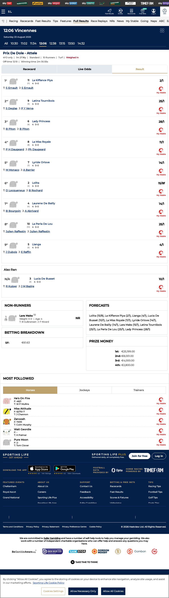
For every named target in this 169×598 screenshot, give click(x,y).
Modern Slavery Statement (52, 514)
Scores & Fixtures (119, 497)
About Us (43, 486)
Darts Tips (153, 503)
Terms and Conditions (13, 546)
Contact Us (86, 486)
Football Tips (155, 492)
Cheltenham (9, 486)
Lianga (36, 244)
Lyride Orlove (41, 162)
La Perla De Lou (42, 223)
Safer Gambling (88, 503)
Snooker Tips (155, 508)
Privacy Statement (50, 546)
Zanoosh (19, 419)
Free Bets (115, 514)
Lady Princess (41, 121)
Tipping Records (157, 514)
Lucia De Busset (44, 278)
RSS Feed (43, 520)
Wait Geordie (22, 429)
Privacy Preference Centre (74, 546)
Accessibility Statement (50, 508)
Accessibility (86, 497)
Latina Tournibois (43, 100)
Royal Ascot (9, 492)
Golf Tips (153, 497)
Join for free (139, 456)
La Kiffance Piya (42, 80)
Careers (42, 492)
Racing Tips (154, 486)
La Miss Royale (41, 141)
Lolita (35, 182)
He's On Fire (22, 398)
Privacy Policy (32, 546)
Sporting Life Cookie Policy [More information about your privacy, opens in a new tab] (48, 585)
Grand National (11, 497)
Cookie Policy (95, 546)
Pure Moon (21, 439)
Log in (159, 456)
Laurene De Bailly (43, 203)
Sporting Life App (47, 503)
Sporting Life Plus (47, 497)
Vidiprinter (115, 503)
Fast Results (116, 492)
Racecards (115, 486)
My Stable (115, 508)
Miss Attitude (22, 408)
